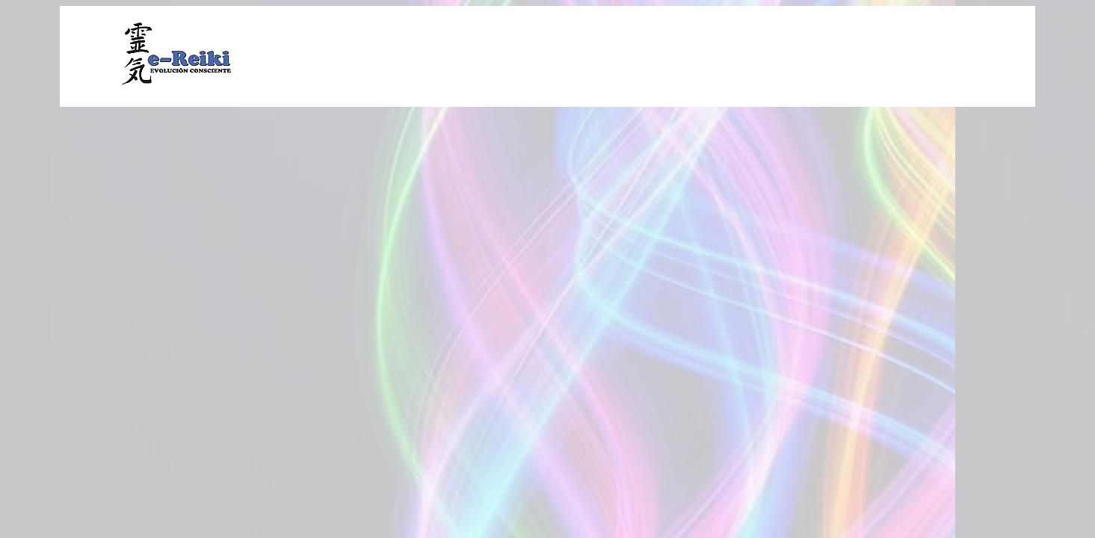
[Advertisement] (661, 54)
